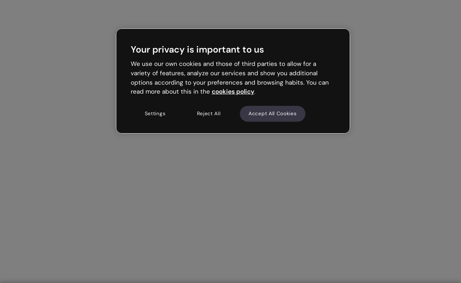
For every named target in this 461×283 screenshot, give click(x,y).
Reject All (209, 113)
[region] (233, 81)
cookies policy (233, 91)
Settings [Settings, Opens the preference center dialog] (155, 113)
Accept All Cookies (273, 113)
